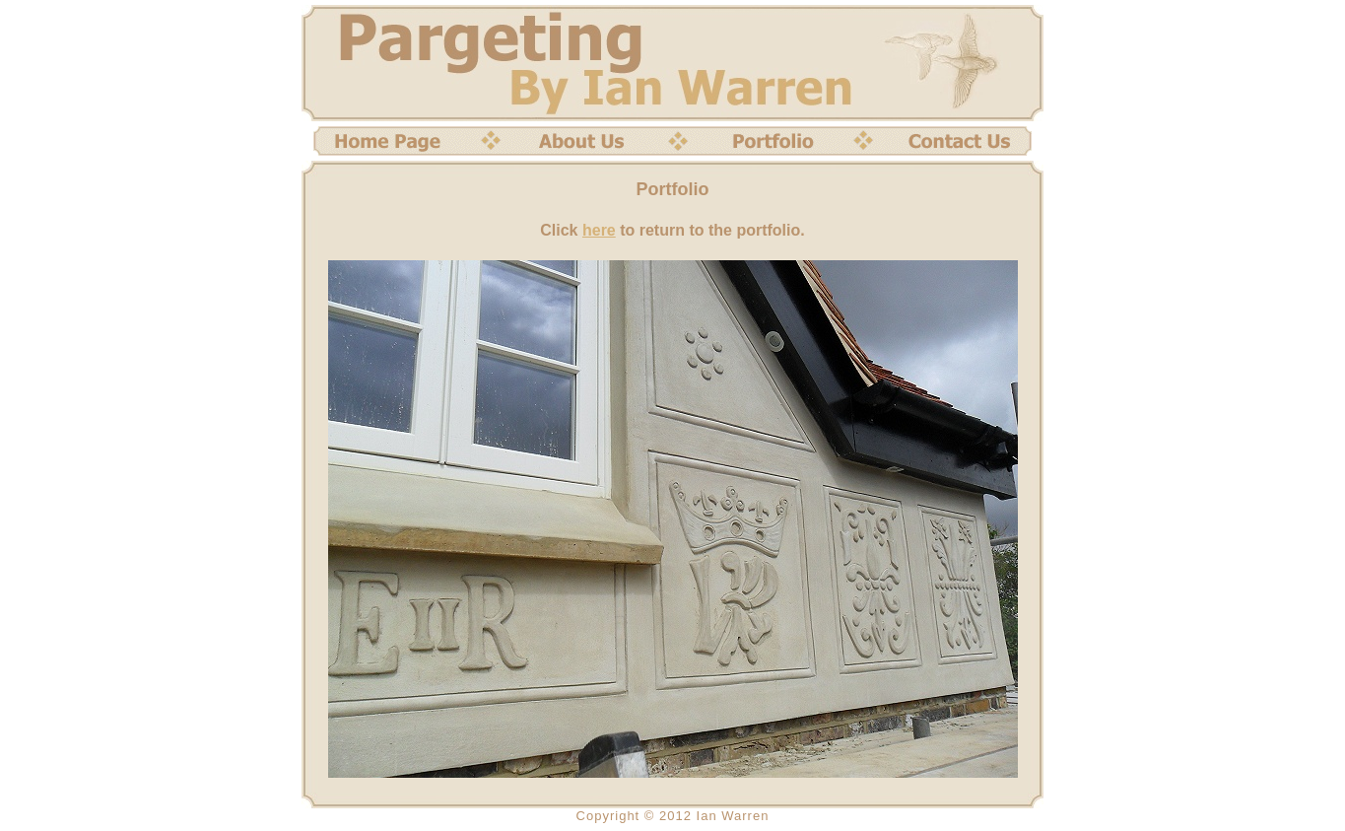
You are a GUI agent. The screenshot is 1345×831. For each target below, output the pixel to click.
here (599, 230)
